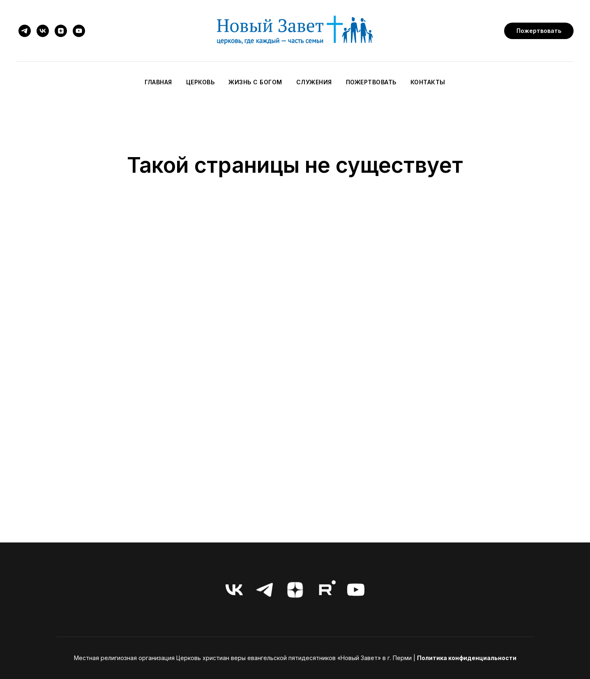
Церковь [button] (200, 82)
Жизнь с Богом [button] (255, 82)
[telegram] (24, 31)
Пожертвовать (371, 82)
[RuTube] (325, 589)
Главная (158, 82)
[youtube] (79, 31)
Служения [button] (314, 82)
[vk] (43, 31)
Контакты (427, 82)
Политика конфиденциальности (466, 657)
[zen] (61, 31)
